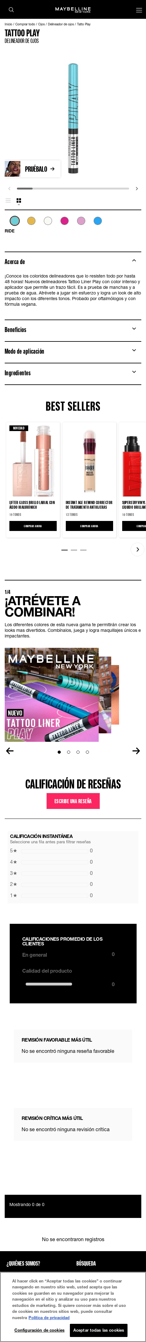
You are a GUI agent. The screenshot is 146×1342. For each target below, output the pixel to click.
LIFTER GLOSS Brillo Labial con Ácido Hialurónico (32, 504)
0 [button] (51, 850)
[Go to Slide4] (87, 752)
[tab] (8, 201)
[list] (73, 224)
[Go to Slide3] (78, 752)
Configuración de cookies (39, 1330)
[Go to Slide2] (68, 752)
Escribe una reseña (73, 801)
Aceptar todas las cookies (98, 1330)
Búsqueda (86, 1263)
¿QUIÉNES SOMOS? (23, 1263)
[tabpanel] (73, 225)
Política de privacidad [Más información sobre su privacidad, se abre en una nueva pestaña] (49, 1317)
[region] (73, 1307)
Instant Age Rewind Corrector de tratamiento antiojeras (89, 504)
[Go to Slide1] (59, 752)
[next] (136, 189)
